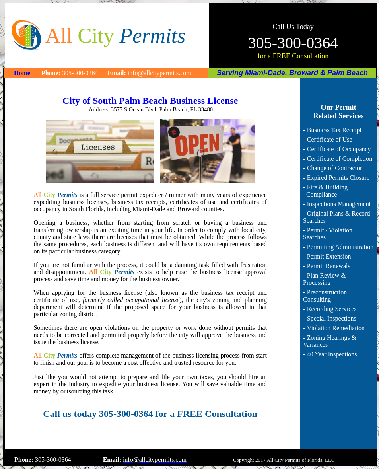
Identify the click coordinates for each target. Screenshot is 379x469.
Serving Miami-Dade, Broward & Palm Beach (292, 73)
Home (22, 73)
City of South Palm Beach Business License (150, 100)
